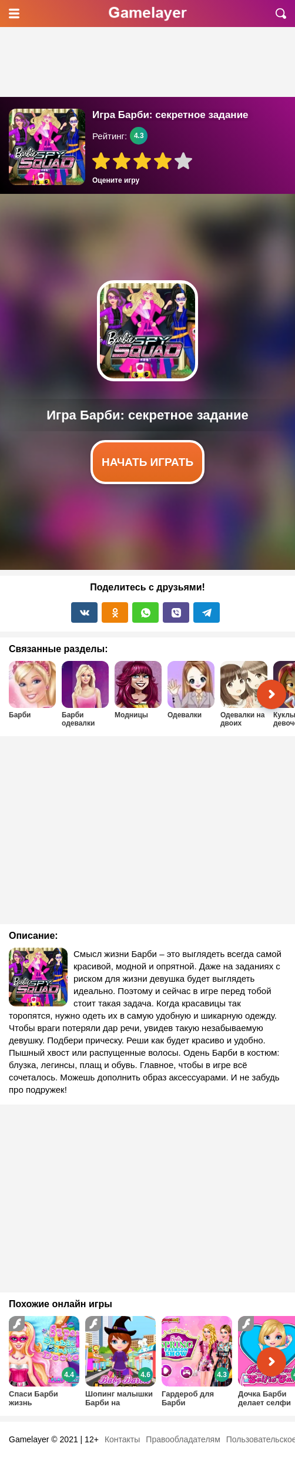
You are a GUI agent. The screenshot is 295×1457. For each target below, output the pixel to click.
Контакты (122, 1439)
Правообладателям (183, 1439)
